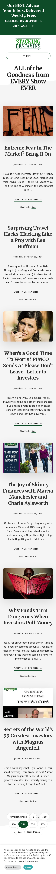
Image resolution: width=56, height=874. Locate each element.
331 (24, 824)
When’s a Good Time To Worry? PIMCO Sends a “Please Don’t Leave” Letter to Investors (28, 365)
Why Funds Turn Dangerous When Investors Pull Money (28, 616)
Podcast (33, 299)
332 (33, 824)
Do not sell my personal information (21, 861)
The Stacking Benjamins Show (28, 44)
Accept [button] (28, 867)
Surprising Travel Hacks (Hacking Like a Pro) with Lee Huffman (28, 237)
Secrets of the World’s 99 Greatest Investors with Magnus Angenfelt (28, 739)
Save (34, 207)
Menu (30, 56)
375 (20, 831)
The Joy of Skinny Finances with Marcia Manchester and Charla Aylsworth (28, 494)
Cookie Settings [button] (12, 867)
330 (14, 824)
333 (43, 824)
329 (45, 816)
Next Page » (33, 832)
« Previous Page (18, 817)
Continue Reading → (28, 200)
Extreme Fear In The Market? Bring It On (28, 151)
